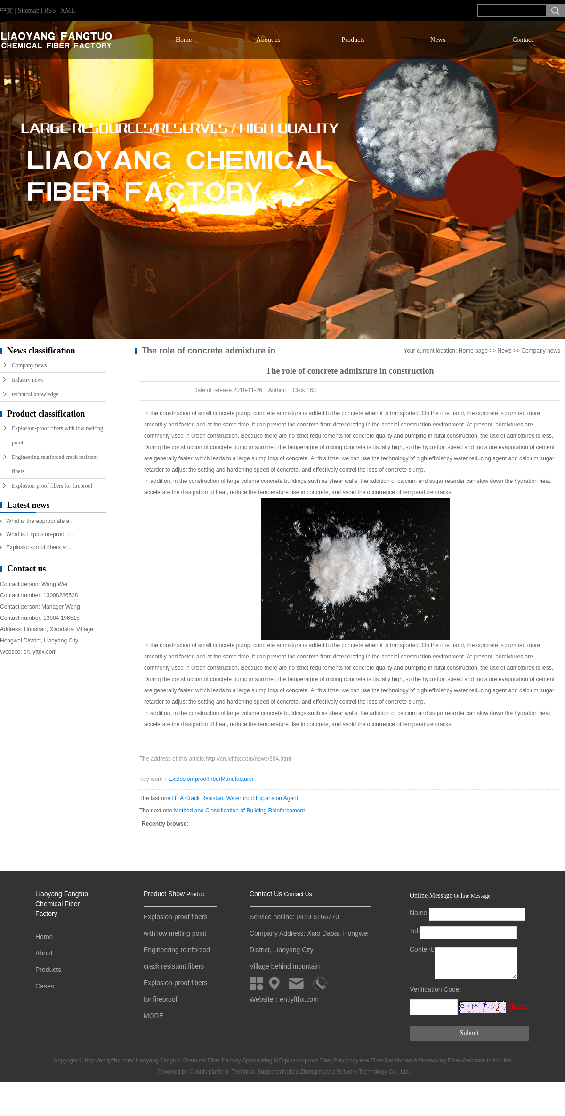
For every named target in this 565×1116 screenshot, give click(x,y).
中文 (6, 10)
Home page (473, 350)
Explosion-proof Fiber (304, 1060)
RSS (50, 10)
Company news (29, 365)
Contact (522, 39)
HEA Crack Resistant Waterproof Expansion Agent (235, 798)
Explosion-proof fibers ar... (39, 547)
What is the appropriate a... (40, 521)
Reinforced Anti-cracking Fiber (422, 1060)
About (44, 953)
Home (184, 39)
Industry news (28, 380)
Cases (44, 986)
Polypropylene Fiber (358, 1060)
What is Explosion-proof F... (40, 534)
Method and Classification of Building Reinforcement (239, 810)
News (437, 39)
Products (353, 39)
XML (67, 10)
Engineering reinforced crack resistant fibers (55, 464)
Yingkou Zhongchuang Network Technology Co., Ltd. (345, 1071)
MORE (153, 1016)
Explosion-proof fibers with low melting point (57, 435)
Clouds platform (209, 1071)
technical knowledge (35, 394)
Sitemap (29, 10)
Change (518, 1007)
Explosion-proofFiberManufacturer (211, 779)
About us (269, 39)
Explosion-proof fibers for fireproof (52, 485)
